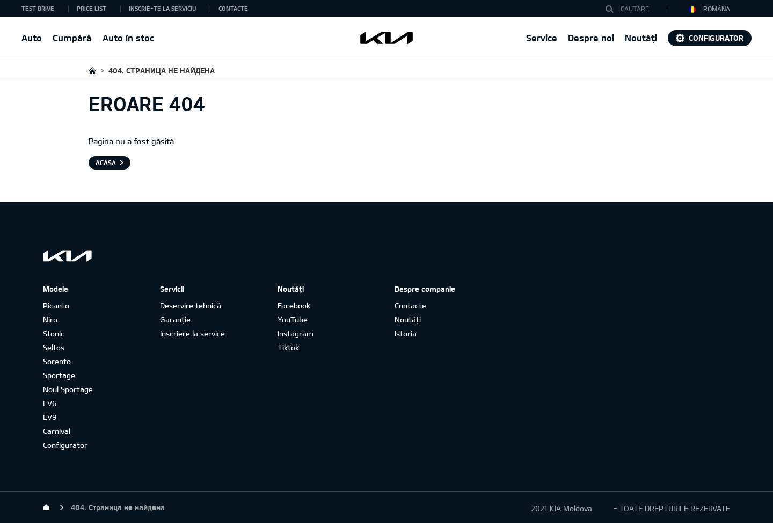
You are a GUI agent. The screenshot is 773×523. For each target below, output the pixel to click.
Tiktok (288, 347)
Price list (91, 8)
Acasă (106, 162)
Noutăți (641, 37)
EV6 (50, 403)
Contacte (233, 8)
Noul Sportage (68, 389)
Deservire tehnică (190, 305)
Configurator (716, 37)
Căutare (612, 9)
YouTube (293, 319)
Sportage (59, 375)
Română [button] (709, 9)
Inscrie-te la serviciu (162, 8)
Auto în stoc (128, 37)
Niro (50, 319)
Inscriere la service (192, 333)
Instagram (295, 333)
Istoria (406, 333)
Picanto (56, 305)
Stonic (53, 333)
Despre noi (591, 37)
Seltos (53, 347)
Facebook (294, 305)
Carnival (56, 431)
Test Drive (37, 8)
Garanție (175, 319)
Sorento (57, 361)
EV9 (50, 417)
